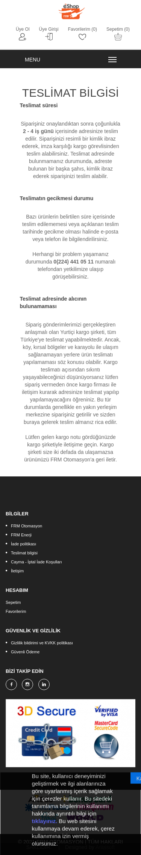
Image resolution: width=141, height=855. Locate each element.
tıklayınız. (45, 825)
